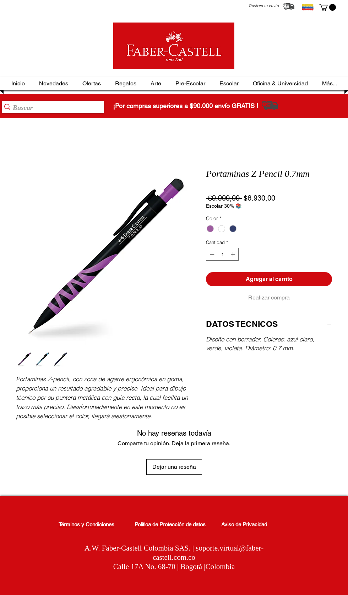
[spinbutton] (222, 254)
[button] (327, 7)
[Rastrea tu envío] (288, 6)
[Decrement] (211, 254)
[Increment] (233, 254)
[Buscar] (51, 108)
